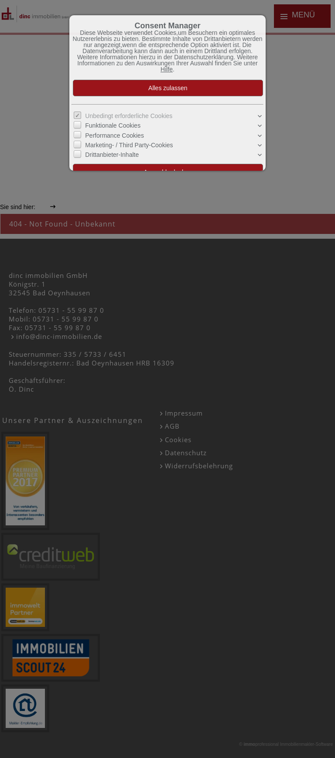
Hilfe (167, 69)
